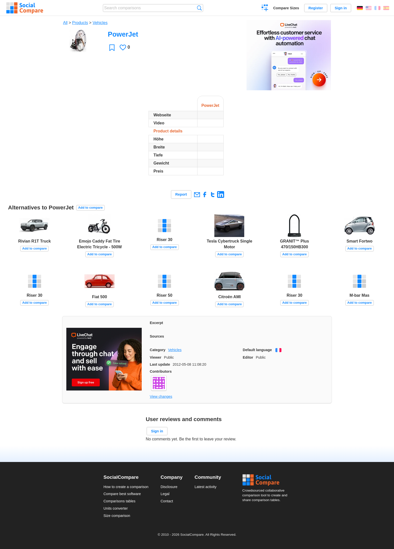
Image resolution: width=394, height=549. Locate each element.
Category (157, 350)
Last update (160, 364)
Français (377, 8)
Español (386, 8)
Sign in (341, 8)
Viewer (155, 357)
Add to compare (90, 207)
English (369, 8)
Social (266, 480)
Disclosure (169, 487)
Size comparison (117, 516)
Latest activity (205, 487)
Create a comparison (265, 8)
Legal (165, 494)
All (65, 23)
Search (199, 8)
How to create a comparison (126, 487)
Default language (257, 350)
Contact (167, 501)
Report (181, 194)
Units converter (116, 508)
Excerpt (156, 323)
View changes (161, 397)
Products (80, 23)
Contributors (161, 371)
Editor (248, 357)
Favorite (112, 47)
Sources (157, 336)
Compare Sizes (286, 8)
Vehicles (100, 23)
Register (316, 8)
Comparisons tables (119, 501)
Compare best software (122, 494)
